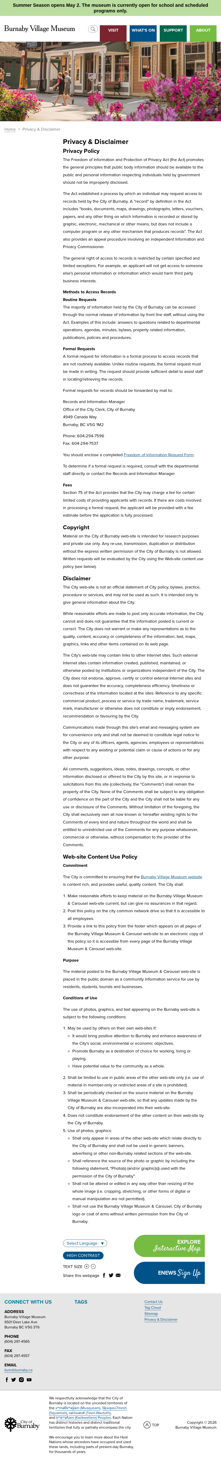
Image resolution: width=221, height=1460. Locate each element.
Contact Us (153, 1301)
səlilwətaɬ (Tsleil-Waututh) (90, 1413)
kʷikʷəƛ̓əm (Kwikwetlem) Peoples (83, 1417)
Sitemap (151, 1313)
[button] (93, 29)
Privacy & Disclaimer (161, 1319)
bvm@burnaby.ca (18, 1370)
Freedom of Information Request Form (159, 454)
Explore (167, 1246)
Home (10, 129)
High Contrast (83, 1255)
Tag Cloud (152, 1307)
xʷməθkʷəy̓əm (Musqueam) (77, 1408)
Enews (179, 1273)
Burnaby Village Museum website (171, 876)
